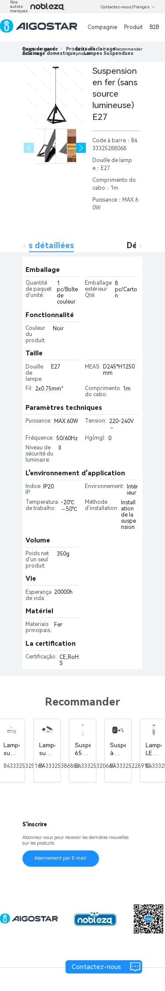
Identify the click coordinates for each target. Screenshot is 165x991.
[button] (81, 148)
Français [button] (144, 7)
